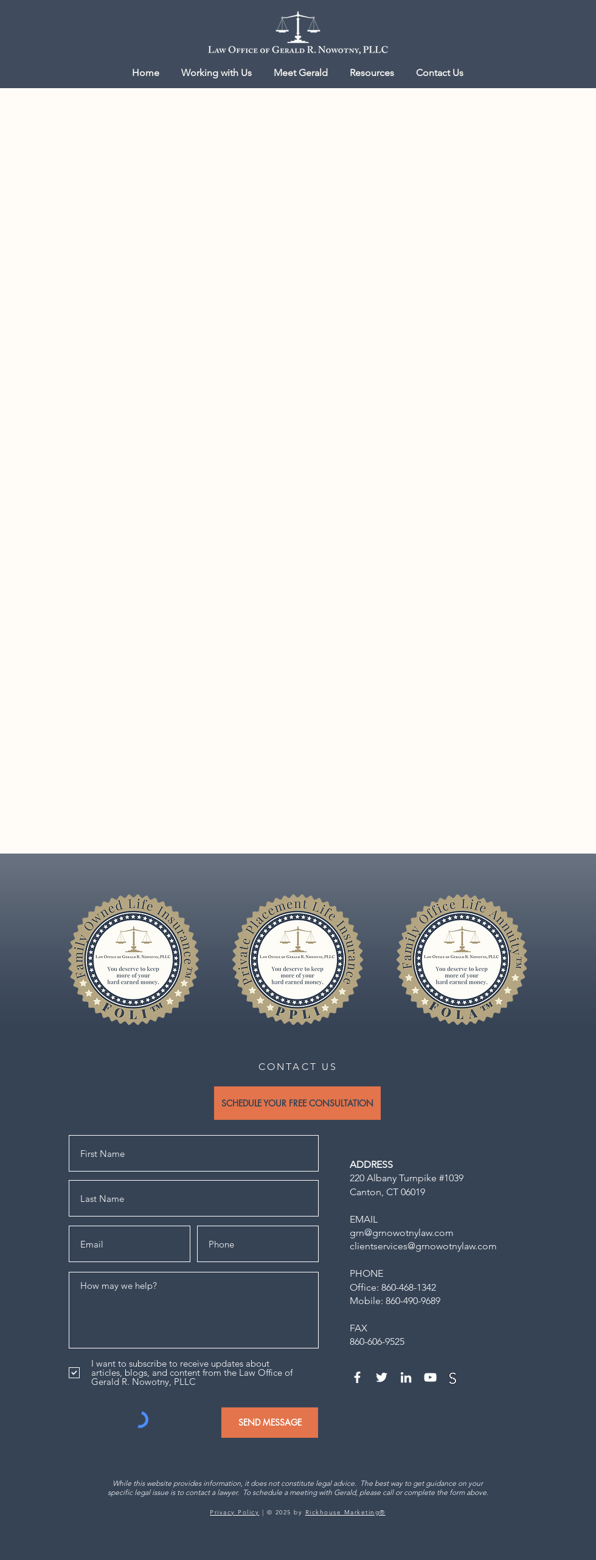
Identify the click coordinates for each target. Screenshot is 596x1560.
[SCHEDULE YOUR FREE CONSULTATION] (297, 1103)
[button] (372, 73)
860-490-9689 (413, 1300)
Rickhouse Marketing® (345, 1512)
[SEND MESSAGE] (269, 1422)
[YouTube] (430, 1377)
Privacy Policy (234, 1512)
